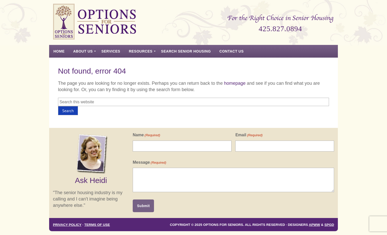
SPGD (329, 225)
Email (248, 135)
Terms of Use (97, 225)
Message (149, 162)
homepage (234, 83)
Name (146, 135)
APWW (314, 225)
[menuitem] (59, 51)
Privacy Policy (67, 225)
